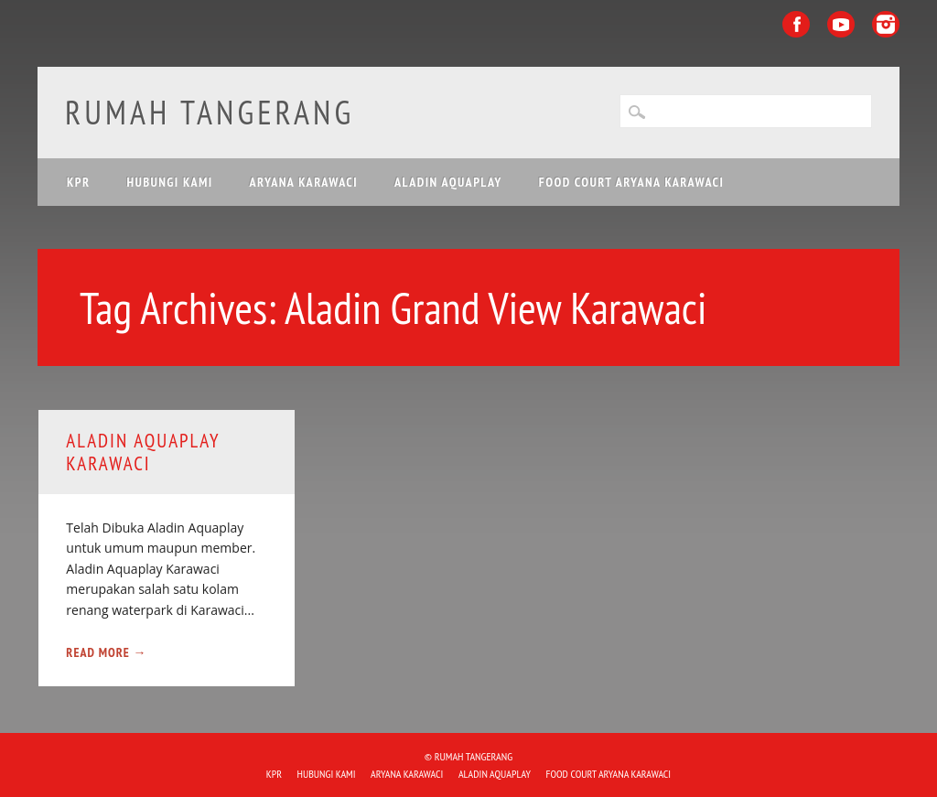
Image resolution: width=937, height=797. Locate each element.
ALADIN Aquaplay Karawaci (143, 452)
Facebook (796, 24)
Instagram (885, 24)
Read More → (106, 652)
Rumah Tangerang (209, 112)
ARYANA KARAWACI (304, 182)
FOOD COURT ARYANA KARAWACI (631, 182)
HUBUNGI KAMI (169, 182)
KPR (79, 182)
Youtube (841, 24)
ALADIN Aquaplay (448, 182)
